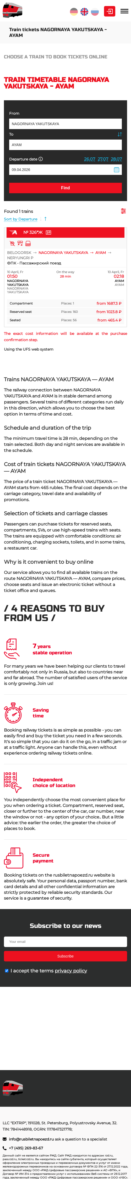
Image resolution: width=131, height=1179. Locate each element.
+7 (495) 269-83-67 (26, 1148)
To (11, 134)
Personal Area (109, 11)
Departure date (26, 159)
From (14, 113)
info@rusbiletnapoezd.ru (32, 1139)
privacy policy (71, 971)
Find (65, 188)
